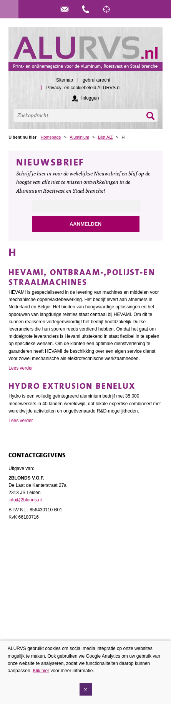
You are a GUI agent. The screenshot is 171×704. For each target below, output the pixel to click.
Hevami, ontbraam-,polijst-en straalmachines (81, 277)
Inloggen (90, 98)
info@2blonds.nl (25, 500)
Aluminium (79, 137)
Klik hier (41, 675)
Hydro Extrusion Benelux (71, 386)
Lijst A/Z (105, 137)
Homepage (51, 137)
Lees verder (20, 368)
